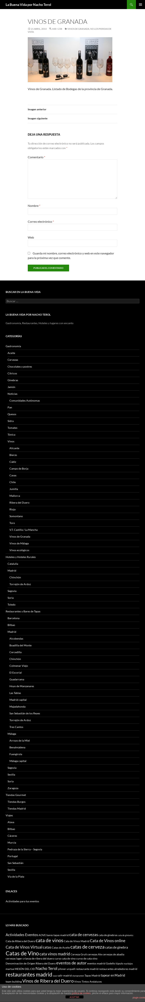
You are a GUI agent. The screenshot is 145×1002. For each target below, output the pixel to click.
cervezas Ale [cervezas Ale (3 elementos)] (94, 954)
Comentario (36, 157)
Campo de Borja (18, 468)
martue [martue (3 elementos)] (10, 968)
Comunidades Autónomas (24, 400)
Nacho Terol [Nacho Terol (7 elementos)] (46, 968)
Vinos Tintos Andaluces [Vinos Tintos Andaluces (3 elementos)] (88, 981)
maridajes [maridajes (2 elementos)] (128, 963)
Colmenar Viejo (18, 665)
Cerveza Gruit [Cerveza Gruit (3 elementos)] (79, 954)
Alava (11, 822)
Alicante (14, 448)
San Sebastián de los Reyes (24, 713)
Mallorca (14, 495)
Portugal (13, 856)
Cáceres (12, 835)
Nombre (34, 205)
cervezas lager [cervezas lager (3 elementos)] (14, 958)
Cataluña (13, 563)
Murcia (12, 842)
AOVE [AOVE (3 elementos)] (42, 935)
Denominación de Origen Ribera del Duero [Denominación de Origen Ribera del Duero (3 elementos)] (31, 963)
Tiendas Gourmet (16, 795)
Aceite (11, 353)
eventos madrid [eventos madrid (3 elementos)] (96, 963)
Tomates (12, 427)
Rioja (12, 509)
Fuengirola (15, 754)
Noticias (12, 393)
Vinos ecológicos (19, 550)
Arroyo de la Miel (19, 740)
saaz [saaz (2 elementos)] (55, 975)
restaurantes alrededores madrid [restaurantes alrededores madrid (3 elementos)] (118, 968)
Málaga (12, 733)
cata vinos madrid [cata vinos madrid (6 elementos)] (54, 953)
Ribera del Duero (19, 502)
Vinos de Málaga (19, 543)
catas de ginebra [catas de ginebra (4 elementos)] (116, 947)
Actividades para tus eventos (22, 901)
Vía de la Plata (16, 876)
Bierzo (13, 455)
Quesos (12, 414)
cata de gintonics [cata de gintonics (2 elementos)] (125, 935)
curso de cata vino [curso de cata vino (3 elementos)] (86, 958)
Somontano (16, 516)
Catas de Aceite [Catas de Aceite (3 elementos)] (61, 947)
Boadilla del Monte (20, 645)
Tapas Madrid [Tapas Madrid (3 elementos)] (92, 975)
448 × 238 (57, 28)
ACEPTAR (74, 997)
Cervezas (13, 359)
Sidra (11, 421)
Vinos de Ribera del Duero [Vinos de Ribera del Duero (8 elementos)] (48, 980)
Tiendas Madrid (17, 808)
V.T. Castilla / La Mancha (23, 529)
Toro (12, 523)
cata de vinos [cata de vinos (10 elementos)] (49, 940)
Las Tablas (15, 693)
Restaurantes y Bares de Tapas (23, 611)
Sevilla (11, 774)
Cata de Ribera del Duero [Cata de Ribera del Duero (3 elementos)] (20, 941)
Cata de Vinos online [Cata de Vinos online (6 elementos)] (107, 940)
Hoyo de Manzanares (21, 686)
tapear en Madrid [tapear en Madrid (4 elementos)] (113, 975)
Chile (12, 482)
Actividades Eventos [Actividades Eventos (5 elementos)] (22, 934)
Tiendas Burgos (16, 801)
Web (31, 237)
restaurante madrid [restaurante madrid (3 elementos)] (87, 968)
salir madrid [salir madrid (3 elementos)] (65, 975)
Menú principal (140, 4)
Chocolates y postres (20, 366)
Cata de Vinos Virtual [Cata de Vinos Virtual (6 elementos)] (24, 947)
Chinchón (15, 577)
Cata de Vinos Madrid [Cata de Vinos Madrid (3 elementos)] (76, 941)
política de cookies (81, 993)
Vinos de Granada (19, 536)
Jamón (11, 387)
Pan (10, 407)
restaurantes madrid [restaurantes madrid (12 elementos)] (29, 974)
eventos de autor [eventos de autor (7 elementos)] (71, 962)
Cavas (12, 475)
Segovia (12, 591)
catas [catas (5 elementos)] (47, 947)
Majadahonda (17, 706)
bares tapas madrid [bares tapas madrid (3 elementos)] (57, 935)
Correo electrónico (41, 221)
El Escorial (15, 672)
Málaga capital (17, 761)
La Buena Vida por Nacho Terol (28, 4)
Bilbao (11, 625)
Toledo (11, 604)
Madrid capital (18, 699)
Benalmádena (17, 747)
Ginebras (13, 380)
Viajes (9, 815)
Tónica (11, 434)
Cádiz (12, 461)
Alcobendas (16, 638)
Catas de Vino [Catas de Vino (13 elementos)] (22, 953)
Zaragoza (13, 788)
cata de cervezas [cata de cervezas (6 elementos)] (83, 934)
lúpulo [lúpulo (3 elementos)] (119, 963)
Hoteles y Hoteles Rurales (21, 557)
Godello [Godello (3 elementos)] (110, 963)
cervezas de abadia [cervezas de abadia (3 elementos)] (113, 954)
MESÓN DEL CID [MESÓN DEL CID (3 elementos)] (25, 968)
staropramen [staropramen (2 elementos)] (78, 975)
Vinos (11, 441)
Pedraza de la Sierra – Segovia (25, 849)
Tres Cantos (16, 727)
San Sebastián (15, 862)
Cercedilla (15, 652)
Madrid (12, 570)
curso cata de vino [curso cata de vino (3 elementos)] (65, 958)
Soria (11, 597)
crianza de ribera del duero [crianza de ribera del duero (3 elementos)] (38, 958)
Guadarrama (16, 679)
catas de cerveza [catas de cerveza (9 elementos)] (87, 946)
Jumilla (13, 489)
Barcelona (13, 618)
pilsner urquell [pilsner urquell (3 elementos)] (66, 968)
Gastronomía (13, 346)
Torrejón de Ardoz (20, 584)
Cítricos (12, 373)
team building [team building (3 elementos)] (14, 981)
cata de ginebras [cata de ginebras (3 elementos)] (108, 935)
